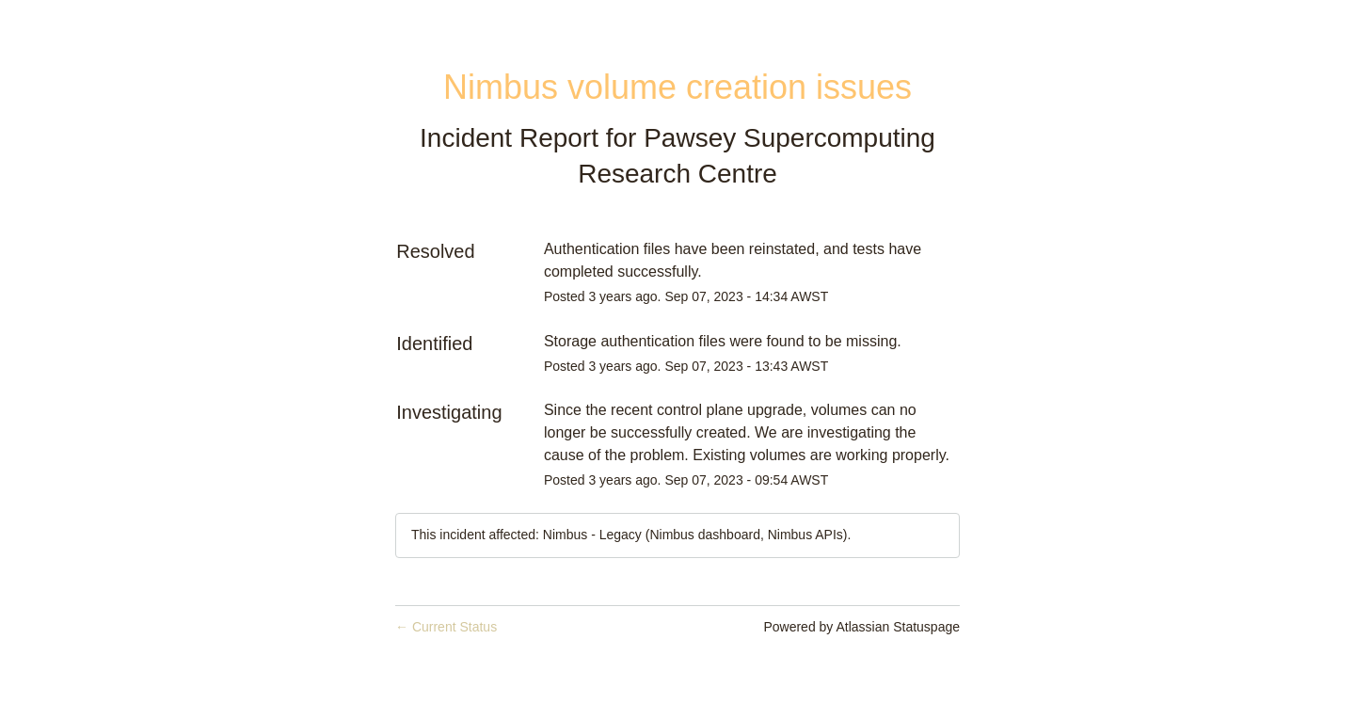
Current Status (446, 626)
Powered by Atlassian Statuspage (861, 626)
